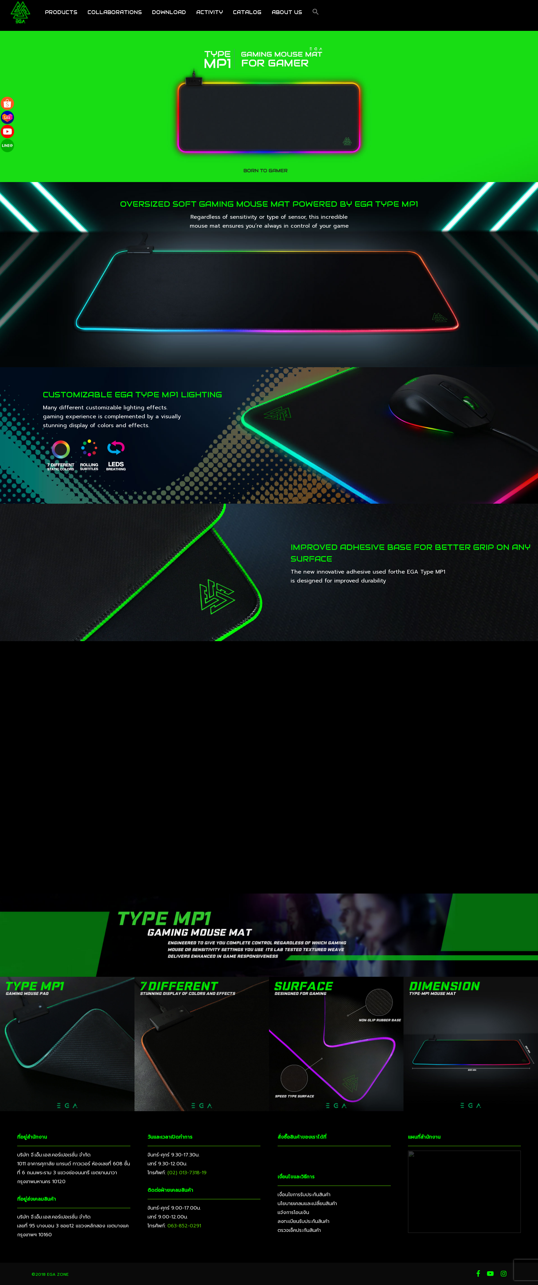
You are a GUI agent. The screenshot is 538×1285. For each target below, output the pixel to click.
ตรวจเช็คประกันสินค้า (299, 1230)
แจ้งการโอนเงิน (293, 1212)
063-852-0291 (184, 1225)
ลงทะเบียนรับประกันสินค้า (303, 1221)
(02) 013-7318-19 (187, 1172)
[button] (315, 15)
